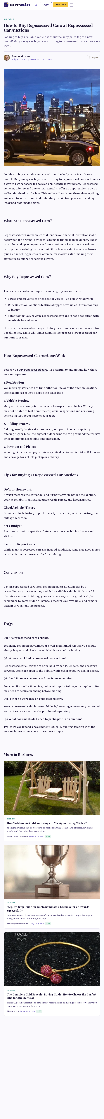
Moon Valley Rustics (17, 836)
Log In (45, 5)
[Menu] (72, 5)
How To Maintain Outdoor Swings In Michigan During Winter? (47, 823)
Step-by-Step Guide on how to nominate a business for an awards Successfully (48, 908)
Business (9, 19)
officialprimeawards (17, 924)
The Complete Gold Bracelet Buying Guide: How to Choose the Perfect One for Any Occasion (51, 996)
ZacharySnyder (21, 56)
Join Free (60, 5)
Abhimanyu (13, 1011)
